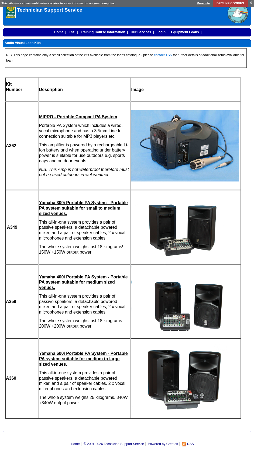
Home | (59, 32)
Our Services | (141, 32)
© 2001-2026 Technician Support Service (114, 444)
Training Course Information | (103, 32)
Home (75, 444)
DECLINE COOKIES (230, 3)
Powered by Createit (163, 444)
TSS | (72, 32)
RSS (190, 444)
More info (203, 3)
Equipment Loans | (185, 32)
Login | (162, 32)
